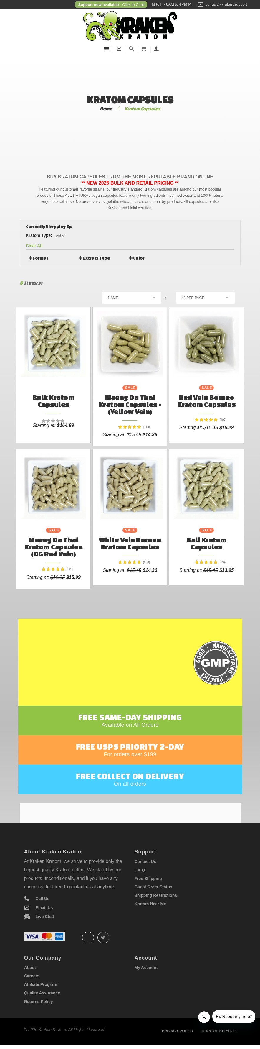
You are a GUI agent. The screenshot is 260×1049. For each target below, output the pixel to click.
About (30, 969)
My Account (146, 969)
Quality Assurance (42, 994)
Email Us (44, 909)
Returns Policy (38, 1003)
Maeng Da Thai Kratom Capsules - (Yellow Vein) (130, 404)
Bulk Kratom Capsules (53, 401)
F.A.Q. (140, 871)
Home (106, 108)
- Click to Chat (131, 4)
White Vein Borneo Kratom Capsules (130, 543)
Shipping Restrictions (156, 897)
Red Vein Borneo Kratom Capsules (207, 401)
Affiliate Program (40, 986)
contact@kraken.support (226, 4)
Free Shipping (148, 880)
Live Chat (45, 918)
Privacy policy (178, 1032)
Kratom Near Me (150, 905)
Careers (31, 977)
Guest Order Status (153, 888)
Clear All (34, 245)
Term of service (218, 1032)
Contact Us (145, 863)
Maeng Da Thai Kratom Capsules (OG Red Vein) (53, 547)
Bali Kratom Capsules (206, 543)
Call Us (42, 900)
